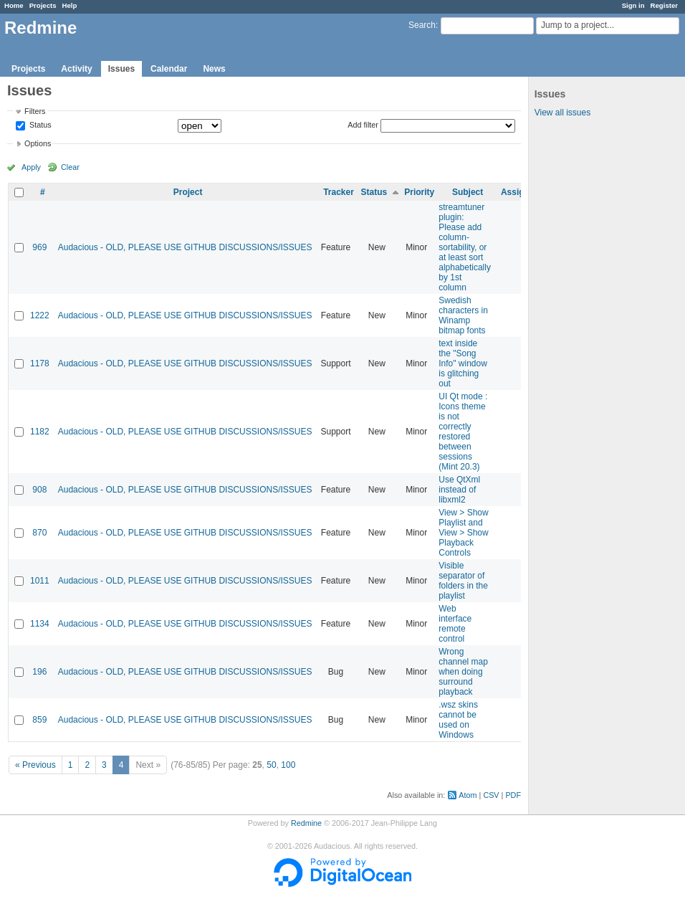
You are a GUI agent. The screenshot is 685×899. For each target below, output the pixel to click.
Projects (43, 5)
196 (39, 672)
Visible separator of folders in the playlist (463, 581)
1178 (39, 363)
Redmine (306, 823)
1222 (39, 315)
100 (288, 765)
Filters (34, 111)
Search (422, 25)
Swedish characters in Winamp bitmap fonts (463, 315)
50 (271, 765)
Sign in (633, 5)
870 (39, 533)
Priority (419, 192)
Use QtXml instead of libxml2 (459, 490)
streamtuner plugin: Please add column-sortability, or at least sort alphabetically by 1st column (465, 247)
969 (39, 247)
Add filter (363, 124)
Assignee (520, 192)
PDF (513, 795)
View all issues (562, 113)
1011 (39, 581)
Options (37, 143)
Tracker (338, 192)
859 (39, 720)
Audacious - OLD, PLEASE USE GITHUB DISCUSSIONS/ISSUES (185, 247)
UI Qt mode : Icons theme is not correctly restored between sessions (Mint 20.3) (463, 431)
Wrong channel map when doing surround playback (463, 672)
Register (664, 5)
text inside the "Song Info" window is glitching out (463, 363)
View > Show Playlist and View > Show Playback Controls (464, 533)
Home (14, 5)
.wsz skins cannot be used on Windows (458, 720)
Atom (467, 795)
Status (39, 125)
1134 (39, 624)
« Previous (35, 765)
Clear (70, 167)
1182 (39, 432)
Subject (467, 192)
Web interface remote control (455, 624)
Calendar (168, 69)
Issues (121, 69)
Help (69, 5)
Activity (76, 69)
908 (39, 490)
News (214, 69)
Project (188, 192)
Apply (31, 167)
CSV (491, 795)
